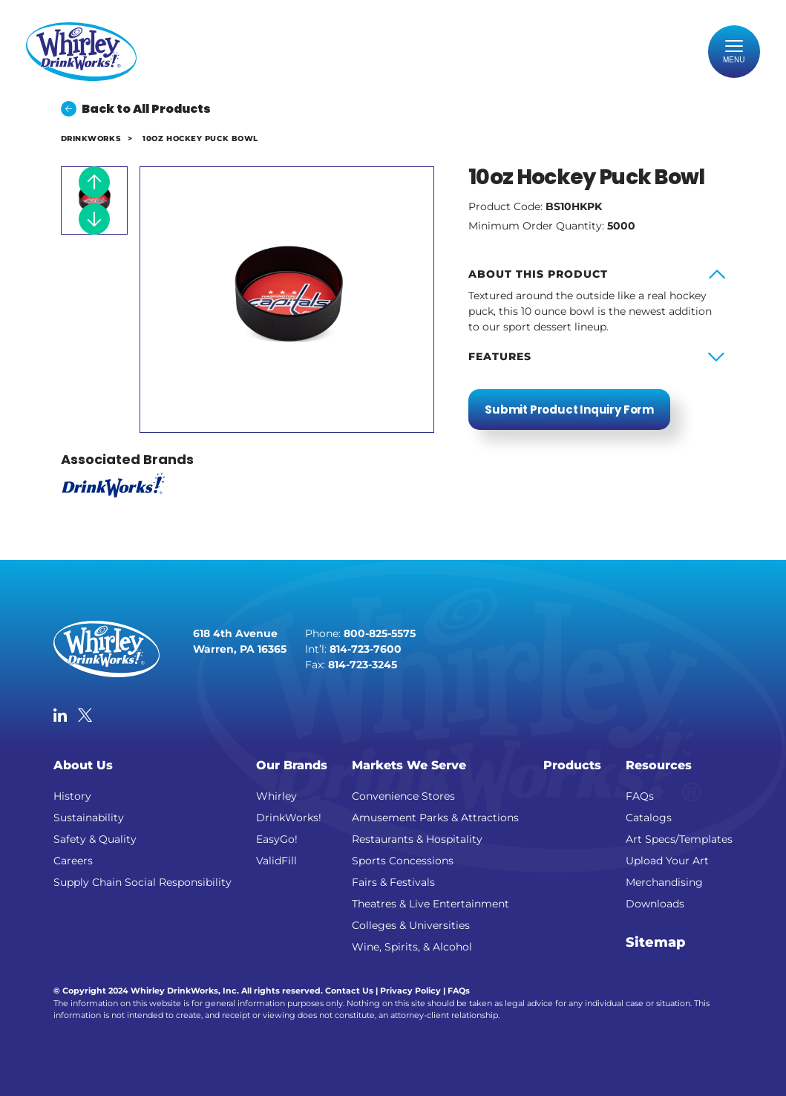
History (72, 796)
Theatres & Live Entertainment (430, 903)
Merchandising (664, 882)
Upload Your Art (667, 860)
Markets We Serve (409, 765)
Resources (659, 765)
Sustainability (88, 817)
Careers (73, 860)
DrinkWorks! (288, 817)
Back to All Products (136, 108)
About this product (538, 274)
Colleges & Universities (411, 925)
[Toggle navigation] (733, 52)
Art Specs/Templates (679, 839)
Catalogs (649, 817)
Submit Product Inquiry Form (569, 409)
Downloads (655, 903)
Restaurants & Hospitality (417, 839)
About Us (83, 765)
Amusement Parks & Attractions (435, 817)
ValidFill (276, 860)
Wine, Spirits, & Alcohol (412, 946)
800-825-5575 (380, 633)
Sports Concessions (402, 860)
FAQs (640, 796)
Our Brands (291, 765)
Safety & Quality (95, 839)
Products (572, 765)
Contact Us (349, 990)
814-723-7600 (366, 649)
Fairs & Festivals (393, 882)
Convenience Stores (403, 796)
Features (499, 356)
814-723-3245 (362, 664)
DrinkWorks (91, 138)
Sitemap (656, 942)
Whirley (276, 796)
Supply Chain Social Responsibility (142, 882)
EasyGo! (277, 839)
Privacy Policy (410, 990)
